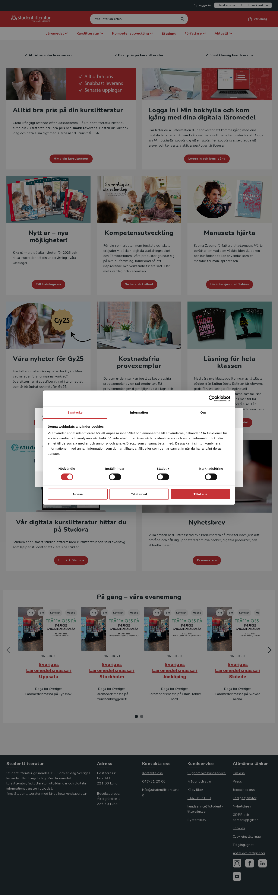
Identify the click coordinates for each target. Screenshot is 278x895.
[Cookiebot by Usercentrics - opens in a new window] (211, 398)
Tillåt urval (139, 494)
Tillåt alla (200, 494)
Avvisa (78, 494)
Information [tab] (139, 412)
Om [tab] (203, 412)
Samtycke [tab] (75, 412)
